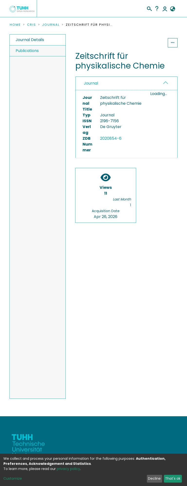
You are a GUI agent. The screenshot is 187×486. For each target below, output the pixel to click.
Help (156, 8)
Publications (27, 50)
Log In (164, 8)
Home (15, 25)
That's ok (172, 478)
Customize (12, 478)
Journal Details (30, 40)
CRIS (31, 25)
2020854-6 (111, 138)
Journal (51, 25)
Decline (154, 478)
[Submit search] (149, 8)
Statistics (153, 42)
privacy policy (68, 468)
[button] (172, 9)
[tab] (126, 83)
